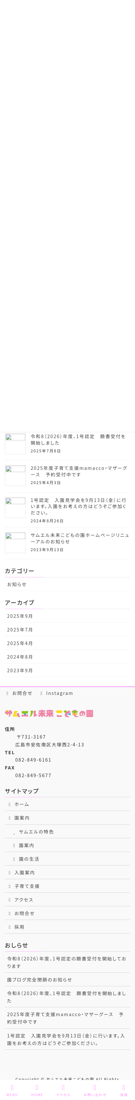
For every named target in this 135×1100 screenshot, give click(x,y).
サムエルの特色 (33, 831)
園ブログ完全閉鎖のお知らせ (39, 979)
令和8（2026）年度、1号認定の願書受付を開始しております (67, 962)
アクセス (20, 899)
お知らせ (17, 584)
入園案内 (21, 872)
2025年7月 (20, 629)
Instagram (56, 693)
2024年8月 (20, 656)
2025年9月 (20, 616)
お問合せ (19, 693)
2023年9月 (20, 670)
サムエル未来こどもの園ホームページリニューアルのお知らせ (80, 538)
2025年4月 (20, 643)
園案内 (18, 817)
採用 (16, 927)
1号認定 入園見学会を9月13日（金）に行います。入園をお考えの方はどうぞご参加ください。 (79, 506)
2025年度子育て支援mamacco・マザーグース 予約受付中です (79, 471)
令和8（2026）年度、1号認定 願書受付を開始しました (78, 439)
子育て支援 (23, 886)
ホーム (18, 804)
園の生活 (26, 859)
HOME (37, 1090)
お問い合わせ (95, 1090)
